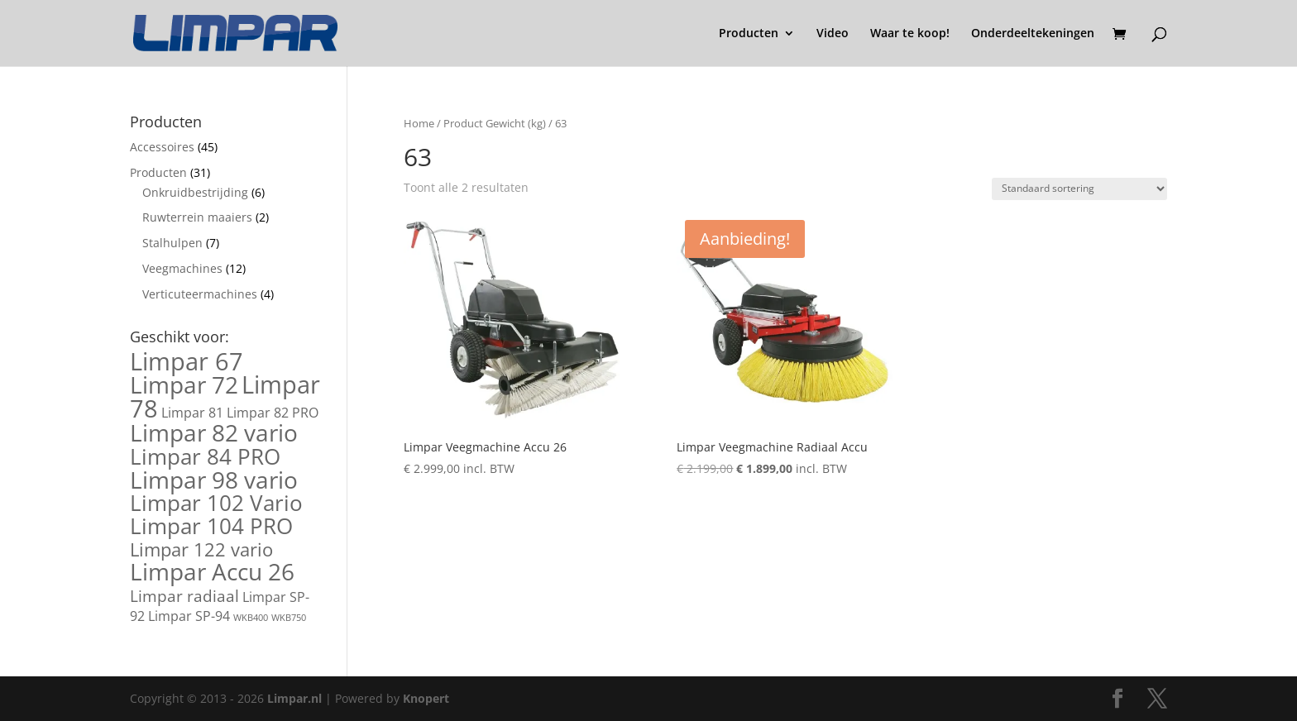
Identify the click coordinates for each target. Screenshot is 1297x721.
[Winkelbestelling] (1079, 189)
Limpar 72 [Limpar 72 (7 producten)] (184, 384)
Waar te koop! (910, 34)
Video (832, 34)
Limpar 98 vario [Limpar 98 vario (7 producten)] (214, 479)
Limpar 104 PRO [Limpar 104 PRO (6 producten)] (211, 526)
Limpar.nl (294, 698)
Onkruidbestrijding (195, 192)
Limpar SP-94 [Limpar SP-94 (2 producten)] (189, 616)
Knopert (426, 698)
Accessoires (162, 147)
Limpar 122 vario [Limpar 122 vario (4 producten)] (201, 549)
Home (419, 123)
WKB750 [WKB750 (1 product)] (288, 617)
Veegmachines (182, 268)
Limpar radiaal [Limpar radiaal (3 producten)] (184, 596)
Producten (748, 34)
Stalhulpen (172, 243)
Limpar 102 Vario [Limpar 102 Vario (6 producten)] (216, 503)
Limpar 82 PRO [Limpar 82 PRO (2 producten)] (272, 412)
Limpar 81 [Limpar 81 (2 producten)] (192, 412)
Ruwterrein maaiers (197, 217)
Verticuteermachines (199, 294)
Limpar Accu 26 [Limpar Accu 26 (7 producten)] (212, 571)
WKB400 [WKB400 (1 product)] (250, 617)
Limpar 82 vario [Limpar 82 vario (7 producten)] (214, 432)
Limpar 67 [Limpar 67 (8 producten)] (186, 361)
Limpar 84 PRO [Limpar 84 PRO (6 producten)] (205, 456)
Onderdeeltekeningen (1032, 34)
